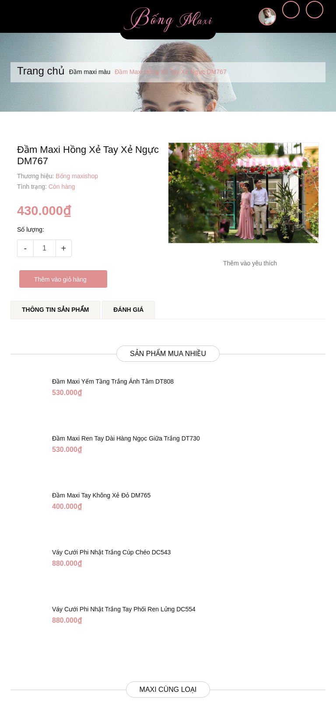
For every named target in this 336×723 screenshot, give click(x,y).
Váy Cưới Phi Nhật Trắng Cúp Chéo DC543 (111, 542)
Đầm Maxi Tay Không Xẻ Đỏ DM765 (101, 485)
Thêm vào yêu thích (250, 263)
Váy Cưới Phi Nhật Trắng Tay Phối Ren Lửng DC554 (124, 599)
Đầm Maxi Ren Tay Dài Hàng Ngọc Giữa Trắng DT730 (126, 428)
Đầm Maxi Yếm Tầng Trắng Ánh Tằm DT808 (113, 371)
